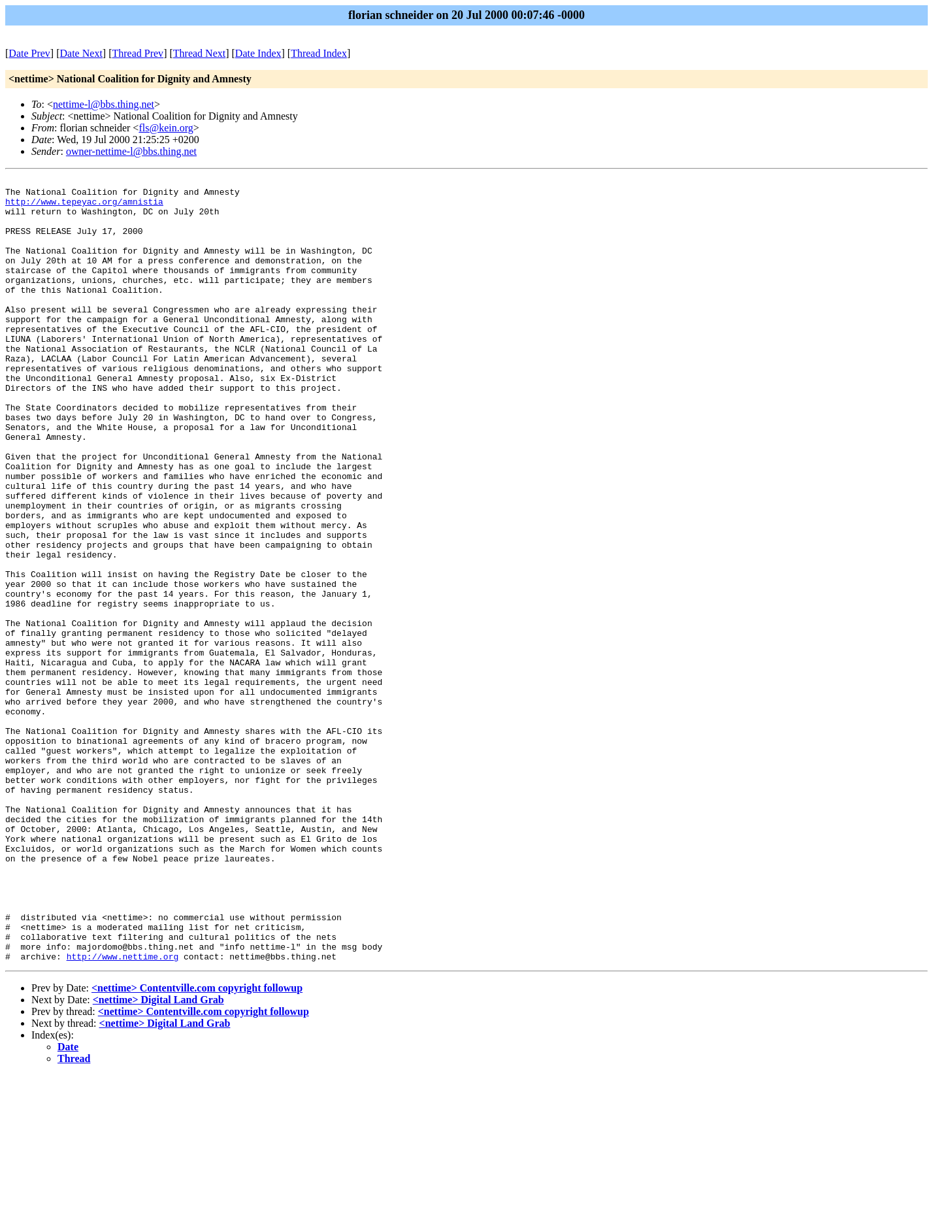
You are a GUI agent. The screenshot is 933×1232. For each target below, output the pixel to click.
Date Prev (29, 53)
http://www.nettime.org (123, 1113)
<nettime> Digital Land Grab (158, 1156)
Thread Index (319, 53)
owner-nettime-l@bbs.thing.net (131, 151)
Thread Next (199, 53)
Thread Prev (137, 53)
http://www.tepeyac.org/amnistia (84, 207)
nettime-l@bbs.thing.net (103, 104)
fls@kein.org (166, 127)
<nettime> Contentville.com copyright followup (197, 1144)
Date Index (258, 53)
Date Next (81, 53)
